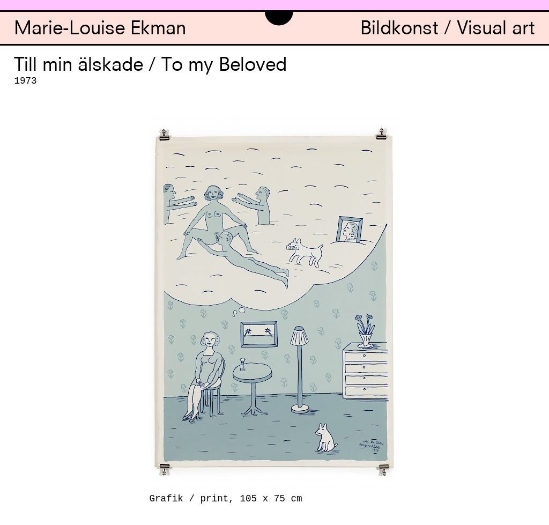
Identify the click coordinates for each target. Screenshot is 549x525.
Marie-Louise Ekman (100, 29)
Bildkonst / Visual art (447, 29)
